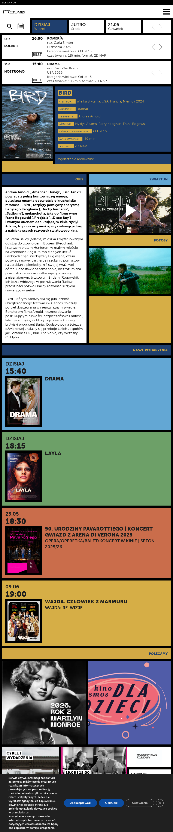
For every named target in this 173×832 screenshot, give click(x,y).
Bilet (37, 55)
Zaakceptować (80, 803)
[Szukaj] (9, 26)
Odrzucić (111, 803)
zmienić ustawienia (21, 809)
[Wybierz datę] (20, 26)
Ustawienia (140, 803)
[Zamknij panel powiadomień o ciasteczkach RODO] (160, 803)
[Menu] (166, 11)
